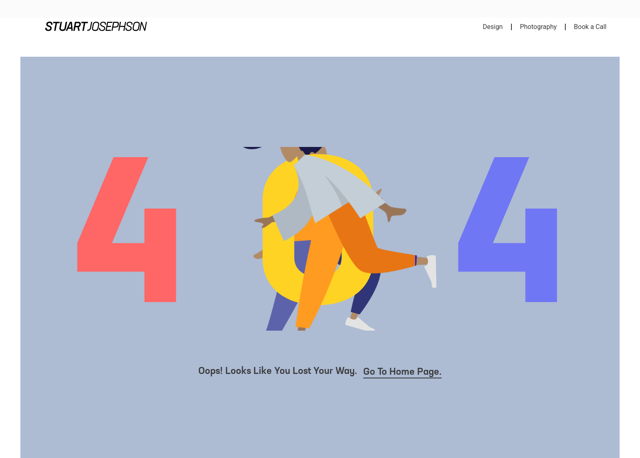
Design (493, 27)
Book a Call (590, 27)
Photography (538, 27)
